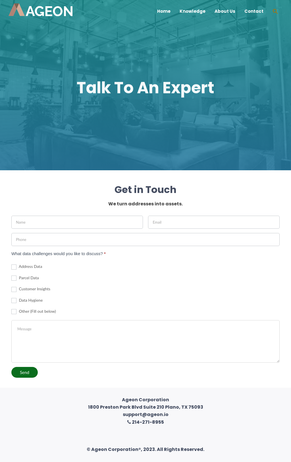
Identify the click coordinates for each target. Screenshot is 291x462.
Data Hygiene (27, 300)
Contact (253, 11)
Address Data (26, 266)
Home (164, 11)
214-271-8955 (145, 422)
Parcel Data (25, 278)
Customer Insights (30, 289)
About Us (225, 11)
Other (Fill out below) (33, 311)
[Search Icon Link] (275, 12)
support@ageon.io (146, 414)
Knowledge (192, 11)
